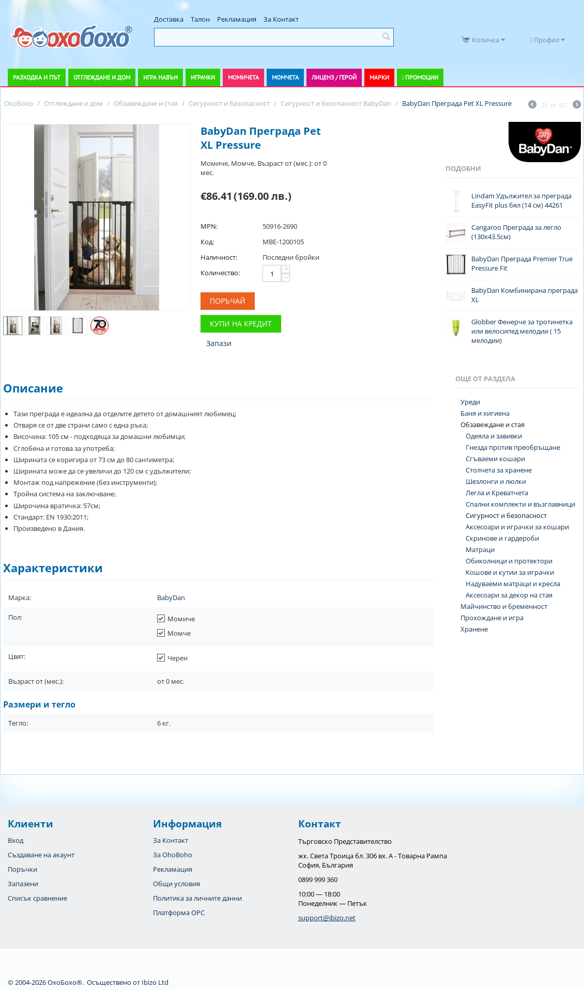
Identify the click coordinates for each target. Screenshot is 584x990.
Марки (379, 77)
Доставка (168, 19)
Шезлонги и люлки (496, 481)
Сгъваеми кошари (495, 458)
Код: (207, 241)
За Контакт (281, 19)
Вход (15, 840)
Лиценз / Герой (334, 77)
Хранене (474, 629)
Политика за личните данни (197, 898)
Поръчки (22, 869)
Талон (200, 19)
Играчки (203, 77)
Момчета (285, 77)
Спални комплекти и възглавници (520, 504)
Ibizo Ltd (155, 982)
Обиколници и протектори (509, 560)
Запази (219, 343)
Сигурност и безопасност (506, 515)
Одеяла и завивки (494, 436)
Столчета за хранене (499, 470)
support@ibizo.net (327, 917)
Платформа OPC (179, 912)
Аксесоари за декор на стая (509, 595)
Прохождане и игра (492, 617)
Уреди (470, 401)
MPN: (209, 226)
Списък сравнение (37, 898)
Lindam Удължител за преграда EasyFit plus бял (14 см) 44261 (521, 200)
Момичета (243, 77)
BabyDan (171, 597)
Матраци (480, 549)
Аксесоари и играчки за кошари (517, 526)
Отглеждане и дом (101, 77)
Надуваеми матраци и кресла (513, 583)
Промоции (421, 77)
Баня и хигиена (485, 413)
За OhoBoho (172, 854)
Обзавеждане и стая (492, 424)
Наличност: (219, 257)
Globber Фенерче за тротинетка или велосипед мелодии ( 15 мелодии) (522, 331)
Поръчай (227, 301)
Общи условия (176, 883)
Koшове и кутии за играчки (510, 572)
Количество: (220, 272)
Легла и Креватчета (497, 492)
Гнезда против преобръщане (513, 447)
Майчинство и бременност (503, 606)
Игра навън (160, 77)
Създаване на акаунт (41, 854)
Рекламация (236, 19)
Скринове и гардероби (502, 538)
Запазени (23, 883)
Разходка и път (36, 77)
